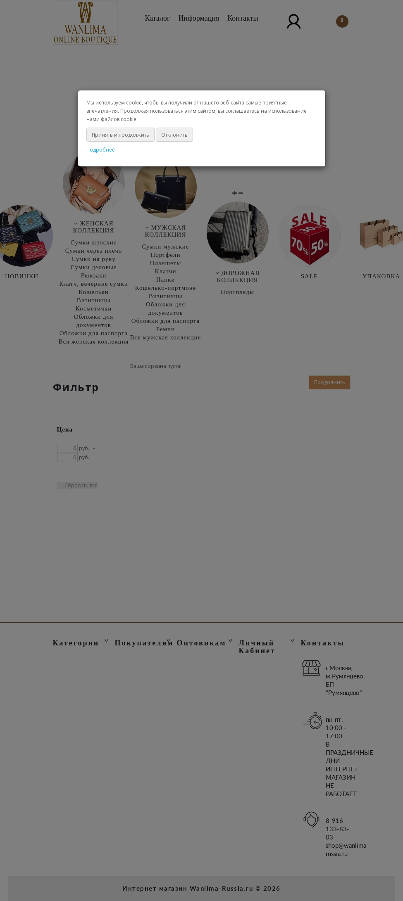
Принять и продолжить (120, 134)
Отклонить (174, 134)
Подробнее (100, 149)
